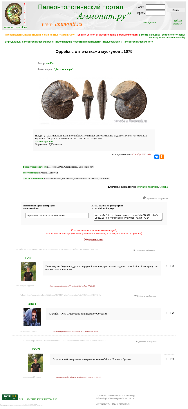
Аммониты (104, 178)
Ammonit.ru (124, 405)
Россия (43, 172)
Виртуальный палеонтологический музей (29, 41)
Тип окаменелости (33, 178)
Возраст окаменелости (35, 166)
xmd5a (49, 63)
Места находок (150, 34)
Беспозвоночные (52, 178)
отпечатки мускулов (147, 186)
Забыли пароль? (177, 22)
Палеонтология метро (38, 400)
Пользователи (112, 41)
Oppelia (164, 186)
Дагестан (53, 172)
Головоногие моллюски (86, 178)
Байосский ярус (87, 166)
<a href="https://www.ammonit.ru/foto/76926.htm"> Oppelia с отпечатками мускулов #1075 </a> (131, 217)
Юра (60, 166)
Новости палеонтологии (87, 41)
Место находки (31, 172)
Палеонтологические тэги (138, 41)
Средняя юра (70, 166)
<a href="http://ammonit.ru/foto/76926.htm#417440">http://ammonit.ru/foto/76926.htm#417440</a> (57, 250)
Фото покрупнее (44, 141)
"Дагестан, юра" (63, 69)
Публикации (63, 41)
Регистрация (149, 22)
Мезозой (52, 166)
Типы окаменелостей (171, 37)
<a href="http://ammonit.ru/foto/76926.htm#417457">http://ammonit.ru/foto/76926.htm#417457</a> (64, 341)
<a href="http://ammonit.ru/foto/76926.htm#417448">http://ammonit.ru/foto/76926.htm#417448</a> (61, 296)
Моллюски (67, 178)
